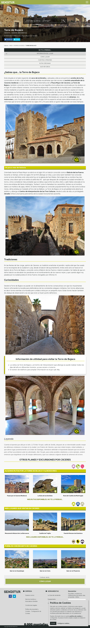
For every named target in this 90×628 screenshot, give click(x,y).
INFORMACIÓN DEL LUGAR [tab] (45, 53)
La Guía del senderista (54, 595)
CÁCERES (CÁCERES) (19, 45)
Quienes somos (29, 595)
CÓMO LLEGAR (45, 581)
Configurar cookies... (63, 623)
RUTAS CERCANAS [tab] (45, 63)
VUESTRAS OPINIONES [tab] (45, 60)
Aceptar (53, 623)
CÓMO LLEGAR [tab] (45, 56)
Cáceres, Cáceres (10, 33)
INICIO (11, 45)
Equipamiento (52, 599)
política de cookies (76, 616)
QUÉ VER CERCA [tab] (45, 66)
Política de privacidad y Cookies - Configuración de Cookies (33, 611)
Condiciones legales (31, 605)
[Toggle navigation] (87, 2)
